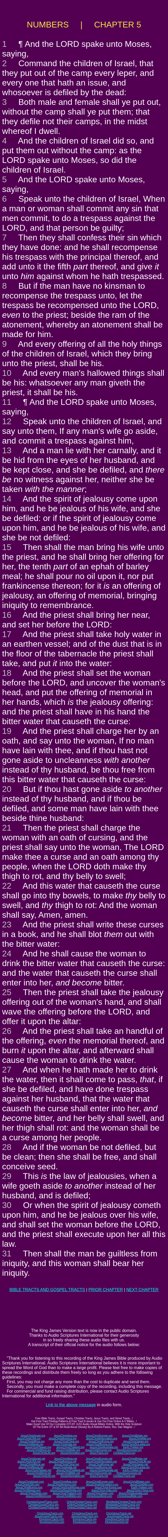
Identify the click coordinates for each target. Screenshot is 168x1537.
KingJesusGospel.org (129, 1450)
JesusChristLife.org (44, 1452)
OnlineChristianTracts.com (82, 1501)
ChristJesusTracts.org (84, 1513)
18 (7, 673)
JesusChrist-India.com (104, 1490)
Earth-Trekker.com (142, 1487)
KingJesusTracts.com (51, 1519)
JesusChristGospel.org (98, 1450)
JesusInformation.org (72, 1452)
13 (7, 450)
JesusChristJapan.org (135, 1441)
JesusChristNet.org (140, 1438)
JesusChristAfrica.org (32, 1441)
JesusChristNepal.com (27, 1490)
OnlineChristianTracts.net (82, 1507)
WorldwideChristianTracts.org (122, 1504)
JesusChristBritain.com (136, 1481)
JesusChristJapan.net (135, 1464)
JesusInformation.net (72, 1475)
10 (7, 373)
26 (7, 1031)
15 (7, 547)
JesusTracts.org (99, 1452)
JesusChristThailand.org (70, 1447)
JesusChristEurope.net (99, 1458)
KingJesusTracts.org (85, 1519)
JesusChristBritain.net (134, 1458)
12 (7, 421)
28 (7, 1147)
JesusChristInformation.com (102, 1484)
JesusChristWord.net (39, 1473)
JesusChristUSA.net (29, 1461)
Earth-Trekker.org (133, 1447)
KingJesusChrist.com (52, 1522)
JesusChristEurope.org (99, 1435)
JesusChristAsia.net (65, 1458)
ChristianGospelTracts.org (43, 1504)
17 (7, 634)
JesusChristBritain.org (135, 1435)
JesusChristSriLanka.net (135, 1467)
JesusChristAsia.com (65, 1481)
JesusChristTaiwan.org (38, 1447)
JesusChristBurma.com (28, 1487)
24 (7, 953)
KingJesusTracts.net (117, 1519)
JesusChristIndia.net (65, 1467)
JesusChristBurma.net (99, 1467)
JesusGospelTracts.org (84, 1516)
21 (7, 827)
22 (7, 886)
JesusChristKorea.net (101, 1464)
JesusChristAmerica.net (62, 1461)
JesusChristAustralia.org (103, 1447)
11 (7, 402)
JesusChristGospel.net (98, 1473)
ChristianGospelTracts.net (44, 1507)
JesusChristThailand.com (67, 1493)
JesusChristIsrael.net (33, 1458)
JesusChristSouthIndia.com (66, 1490)
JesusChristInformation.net (101, 1461)
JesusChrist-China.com (140, 1490)
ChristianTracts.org (124, 1452)
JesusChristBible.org (68, 1450)
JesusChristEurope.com (100, 1481)
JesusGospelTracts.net (120, 1516)
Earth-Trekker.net (133, 1470)
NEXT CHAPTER (142, 1290)
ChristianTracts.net (124, 1475)
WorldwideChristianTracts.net (122, 1507)
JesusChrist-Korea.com (108, 1487)
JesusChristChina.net (66, 1464)
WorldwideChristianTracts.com (124, 1501)
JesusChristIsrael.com (31, 1481)
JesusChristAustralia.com (133, 1493)
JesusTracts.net (99, 1475)
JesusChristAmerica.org (62, 1438)
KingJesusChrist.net (116, 1522)
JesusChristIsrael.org (32, 1435)
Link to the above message (71, 1405)
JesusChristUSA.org (29, 1438)
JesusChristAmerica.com (61, 1484)
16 (7, 615)
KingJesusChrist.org (84, 1522)
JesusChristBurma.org (99, 1444)
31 (7, 1253)
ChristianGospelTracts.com (42, 1501)
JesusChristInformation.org (101, 1438)
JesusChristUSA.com (27, 1484)
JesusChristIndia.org (64, 1444)
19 (7, 731)
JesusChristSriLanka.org (135, 1444)
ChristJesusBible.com (129, 1496)
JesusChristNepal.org (30, 1444)
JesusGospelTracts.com (49, 1516)
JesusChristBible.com (68, 1496)
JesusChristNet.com (141, 1484)
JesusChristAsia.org (65, 1435)
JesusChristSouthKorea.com (68, 1487)
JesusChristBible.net (68, 1473)
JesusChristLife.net (139, 1461)
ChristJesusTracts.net (118, 1513)
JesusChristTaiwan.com (33, 1493)
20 (7, 789)
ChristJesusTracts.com (50, 1513)
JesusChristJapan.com (100, 1493)
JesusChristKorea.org (101, 1441)
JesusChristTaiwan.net (38, 1470)
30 (7, 1205)
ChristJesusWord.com (99, 1496)
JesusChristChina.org (66, 1441)
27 (7, 1069)
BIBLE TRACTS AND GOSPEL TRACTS (47, 1290)
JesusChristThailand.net (70, 1470)
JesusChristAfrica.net (32, 1464)
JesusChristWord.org (38, 1450)
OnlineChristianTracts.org (82, 1504)
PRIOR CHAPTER (105, 1290)
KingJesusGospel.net (128, 1473)
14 (7, 498)
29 (7, 1176)
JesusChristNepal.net (31, 1467)
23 (7, 924)
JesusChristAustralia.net (103, 1470)
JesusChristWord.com (38, 1496)
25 (7, 992)
